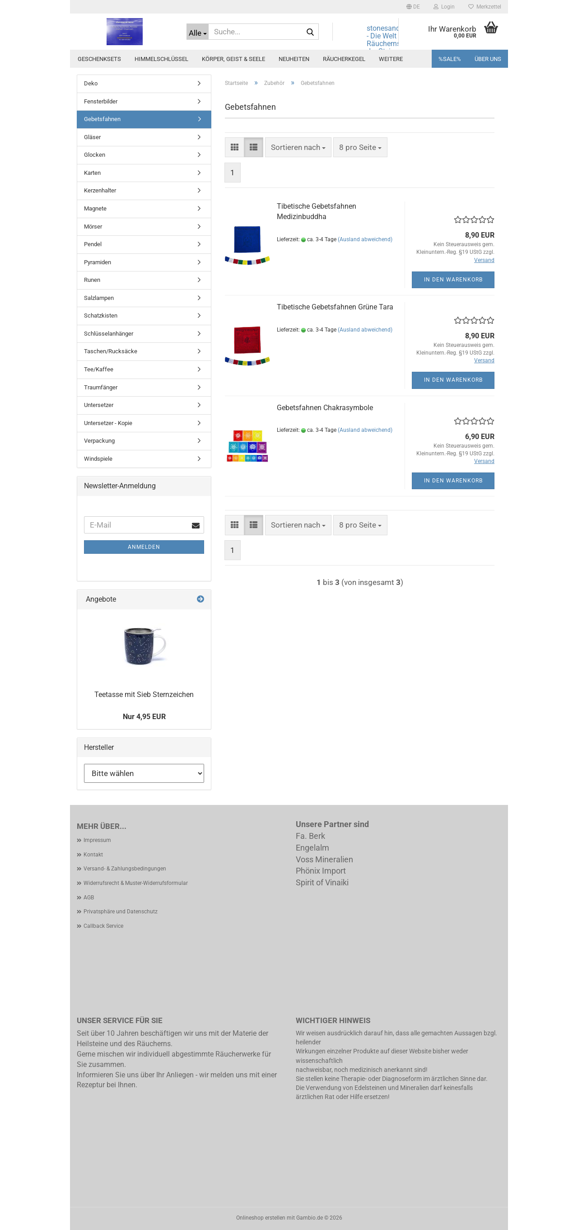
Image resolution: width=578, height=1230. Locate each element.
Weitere (391, 59)
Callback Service (103, 926)
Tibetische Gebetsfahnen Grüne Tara (335, 307)
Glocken (94, 154)
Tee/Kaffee (98, 369)
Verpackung (99, 440)
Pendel (93, 244)
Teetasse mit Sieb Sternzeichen (144, 694)
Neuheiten (294, 59)
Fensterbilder (100, 101)
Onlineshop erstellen (260, 1218)
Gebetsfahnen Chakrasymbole (325, 407)
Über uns (488, 59)
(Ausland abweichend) (365, 239)
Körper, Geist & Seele (233, 59)
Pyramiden (97, 262)
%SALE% (449, 59)
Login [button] (444, 7)
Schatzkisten (100, 315)
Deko (91, 83)
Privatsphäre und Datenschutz (121, 911)
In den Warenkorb (453, 279)
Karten (92, 172)
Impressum (97, 840)
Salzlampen (99, 298)
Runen (92, 279)
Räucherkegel (344, 59)
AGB (89, 897)
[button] (413, 7)
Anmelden (144, 547)
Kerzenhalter (100, 190)
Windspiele (98, 458)
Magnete (95, 208)
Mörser (93, 226)
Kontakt (93, 854)
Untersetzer (98, 405)
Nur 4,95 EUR (144, 716)
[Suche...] (197, 31)
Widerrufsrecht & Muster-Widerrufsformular (136, 883)
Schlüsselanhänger (108, 333)
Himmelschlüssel (161, 59)
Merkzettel (484, 7)
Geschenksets (99, 59)
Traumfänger (100, 387)
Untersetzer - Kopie (108, 423)
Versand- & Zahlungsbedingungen (125, 868)
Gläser (92, 137)
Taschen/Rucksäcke (110, 351)
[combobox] (298, 147)
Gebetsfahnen (102, 119)
